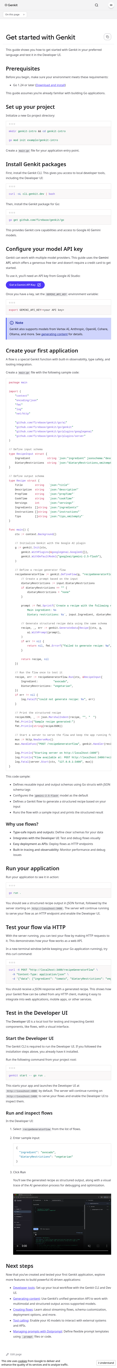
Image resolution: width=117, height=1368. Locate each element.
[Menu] (111, 5)
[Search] (96, 5)
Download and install (50, 85)
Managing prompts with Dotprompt (37, 1331)
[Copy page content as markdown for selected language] (107, 37)
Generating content (26, 1299)
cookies (22, 1361)
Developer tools (24, 1288)
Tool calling (20, 1320)
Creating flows (23, 1310)
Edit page (14, 1354)
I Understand (106, 1363)
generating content (54, 334)
